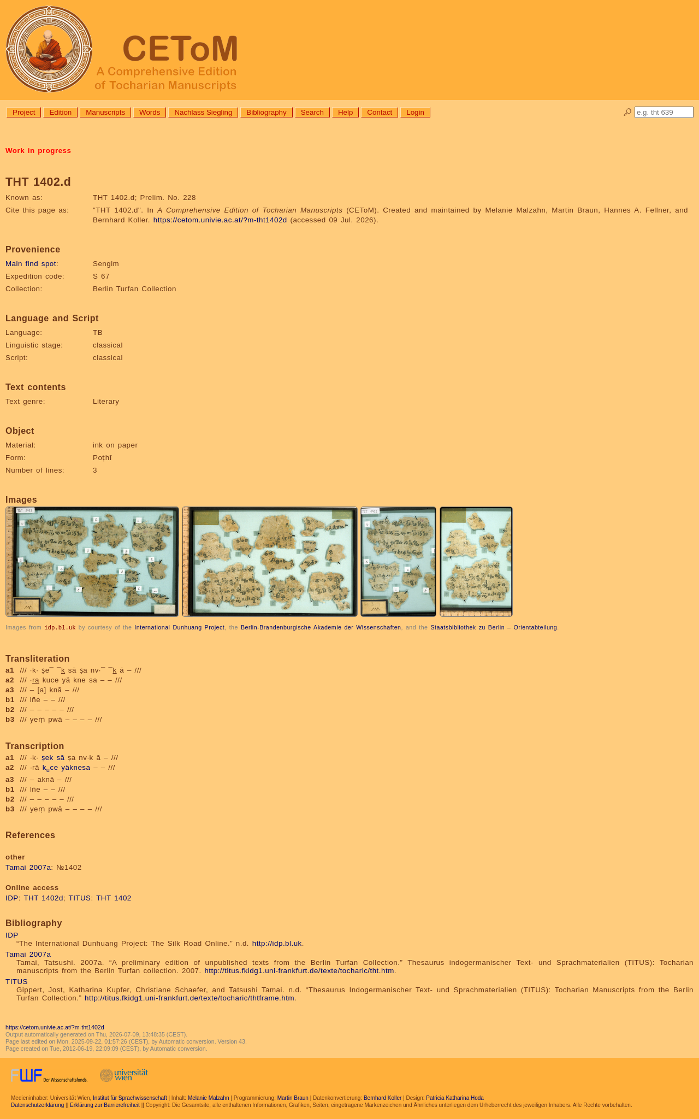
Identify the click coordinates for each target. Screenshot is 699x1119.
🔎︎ (627, 112)
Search (312, 112)
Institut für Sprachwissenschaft (130, 1097)
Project (24, 112)
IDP (12, 897)
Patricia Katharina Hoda (455, 1097)
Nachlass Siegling (203, 112)
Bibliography (266, 112)
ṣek (48, 757)
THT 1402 (114, 897)
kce (50, 767)
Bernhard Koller (382, 1097)
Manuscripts (105, 112)
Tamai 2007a (28, 867)
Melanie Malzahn (208, 1097)
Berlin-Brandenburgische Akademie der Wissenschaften (321, 627)
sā (60, 757)
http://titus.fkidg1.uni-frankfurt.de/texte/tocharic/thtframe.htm (189, 997)
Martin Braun (293, 1097)
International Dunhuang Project (179, 627)
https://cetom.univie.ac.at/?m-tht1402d (220, 220)
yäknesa (75, 767)
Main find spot (30, 264)
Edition (60, 112)
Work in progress (38, 150)
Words (149, 112)
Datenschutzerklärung (37, 1105)
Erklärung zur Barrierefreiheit (105, 1105)
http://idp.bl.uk (277, 943)
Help (345, 112)
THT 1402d (43, 897)
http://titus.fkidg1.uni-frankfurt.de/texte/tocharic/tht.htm (299, 970)
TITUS (80, 897)
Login (415, 112)
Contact (379, 112)
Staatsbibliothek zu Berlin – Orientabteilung (493, 627)
